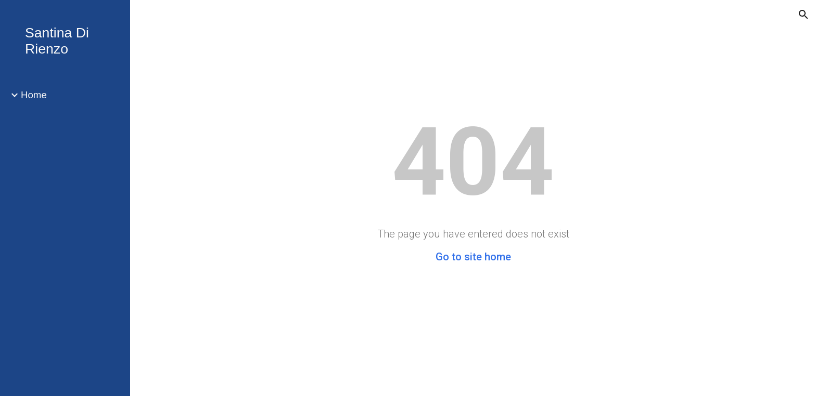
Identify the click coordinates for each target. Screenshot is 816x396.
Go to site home (473, 256)
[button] (803, 14)
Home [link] (34, 94)
